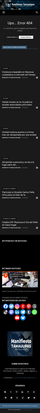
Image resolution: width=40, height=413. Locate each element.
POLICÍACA (5, 68)
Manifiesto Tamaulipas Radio (9, 291)
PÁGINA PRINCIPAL (26, 37)
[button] (37, 12)
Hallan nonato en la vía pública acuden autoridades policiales (17, 103)
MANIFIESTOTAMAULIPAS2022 (11, 77)
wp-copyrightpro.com (26, 409)
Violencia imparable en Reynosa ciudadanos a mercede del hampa (18, 73)
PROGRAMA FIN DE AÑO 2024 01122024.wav (28, 291)
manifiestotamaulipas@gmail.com (25, 378)
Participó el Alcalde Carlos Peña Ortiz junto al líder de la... (18, 193)
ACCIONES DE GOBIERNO (9, 188)
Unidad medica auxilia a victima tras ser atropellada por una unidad (19, 133)
